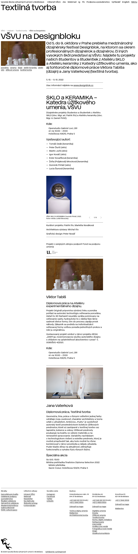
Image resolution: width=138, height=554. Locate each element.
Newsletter (28, 499)
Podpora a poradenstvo (98, 2)
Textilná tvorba (21, 31)
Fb (83, 2)
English (125, 2)
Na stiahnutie (29, 501)
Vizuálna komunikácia (101, 533)
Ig (79, 2)
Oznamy (13, 68)
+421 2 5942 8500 (76, 502)
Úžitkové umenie (12, 70)
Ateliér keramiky (30, 68)
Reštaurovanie (98, 522)
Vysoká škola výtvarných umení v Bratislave (22, 2)
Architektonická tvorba (78, 515)
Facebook (51, 496)
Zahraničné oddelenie (10, 503)
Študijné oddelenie (8, 501)
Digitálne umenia (99, 511)
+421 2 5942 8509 (122, 500)
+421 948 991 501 (99, 500)
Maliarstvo (73, 513)
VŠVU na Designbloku (37, 31)
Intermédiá (96, 524)
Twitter (49, 499)
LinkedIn (50, 501)
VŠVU (3, 31)
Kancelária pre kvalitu (9, 494)
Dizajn (20, 68)
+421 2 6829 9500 (99, 502)
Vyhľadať (116, 2)
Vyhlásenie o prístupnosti (55, 552)
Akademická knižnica (9, 505)
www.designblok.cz (83, 85)
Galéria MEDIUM (7, 508)
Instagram (51, 494)
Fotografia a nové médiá (102, 529)
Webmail (72, 2)
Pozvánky (5, 68)
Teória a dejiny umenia (78, 511)
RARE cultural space (9, 510)
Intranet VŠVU (54, 2)
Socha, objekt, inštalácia (102, 520)
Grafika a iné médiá (100, 526)
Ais (64, 2)
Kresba (95, 513)
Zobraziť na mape (76, 506)
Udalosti (10, 31)
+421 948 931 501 (76, 500)
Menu (134, 2)
